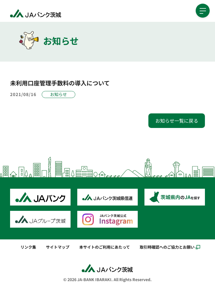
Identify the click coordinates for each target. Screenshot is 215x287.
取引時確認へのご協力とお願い (167, 247)
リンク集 (28, 247)
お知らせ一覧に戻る (176, 120)
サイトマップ (57, 247)
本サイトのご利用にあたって (104, 247)
